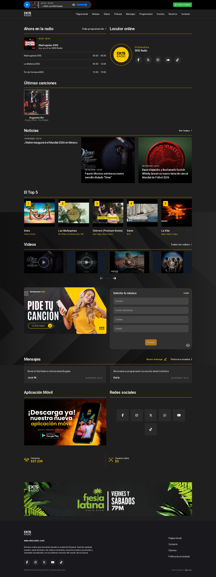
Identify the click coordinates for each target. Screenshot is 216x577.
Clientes (172, 550)
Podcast (118, 14)
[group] (39, 217)
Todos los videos (181, 244)
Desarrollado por (182, 570)
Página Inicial (82, 14)
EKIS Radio (57, 48)
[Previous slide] (101, 278)
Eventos (160, 14)
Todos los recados (181, 359)
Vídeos (107, 14)
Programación (146, 14)
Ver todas (185, 130)
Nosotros (173, 14)
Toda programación (94, 29)
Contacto (185, 14)
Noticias (95, 14)
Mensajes (130, 14)
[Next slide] (114, 278)
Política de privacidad (179, 556)
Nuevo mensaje (156, 359)
